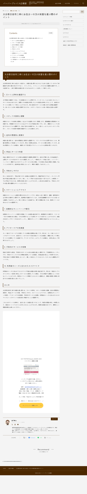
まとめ (12, 61)
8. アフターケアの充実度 (17, 55)
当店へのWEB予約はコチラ (70, 41)
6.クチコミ (66, 37)
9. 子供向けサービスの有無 (18, 57)
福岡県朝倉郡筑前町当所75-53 (33, 387)
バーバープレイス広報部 (15, 3)
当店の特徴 (58, 3)
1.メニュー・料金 (67, 16)
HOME (4, 479)
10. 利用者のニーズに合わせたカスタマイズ (22, 59)
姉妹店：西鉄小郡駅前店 (69, 45)
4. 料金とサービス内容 (17, 47)
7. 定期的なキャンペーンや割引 (19, 53)
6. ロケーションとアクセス (18, 51)
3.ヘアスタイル (67, 24)
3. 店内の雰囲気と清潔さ (17, 45)
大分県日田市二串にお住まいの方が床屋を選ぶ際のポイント (26, 38)
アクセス (76, 3)
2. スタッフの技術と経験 (17, 42)
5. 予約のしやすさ (15, 49)
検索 (82, 11)
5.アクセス (66, 33)
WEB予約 (67, 3)
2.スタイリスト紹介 (68, 21)
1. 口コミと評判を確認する (18, 40)
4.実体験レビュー (67, 29)
